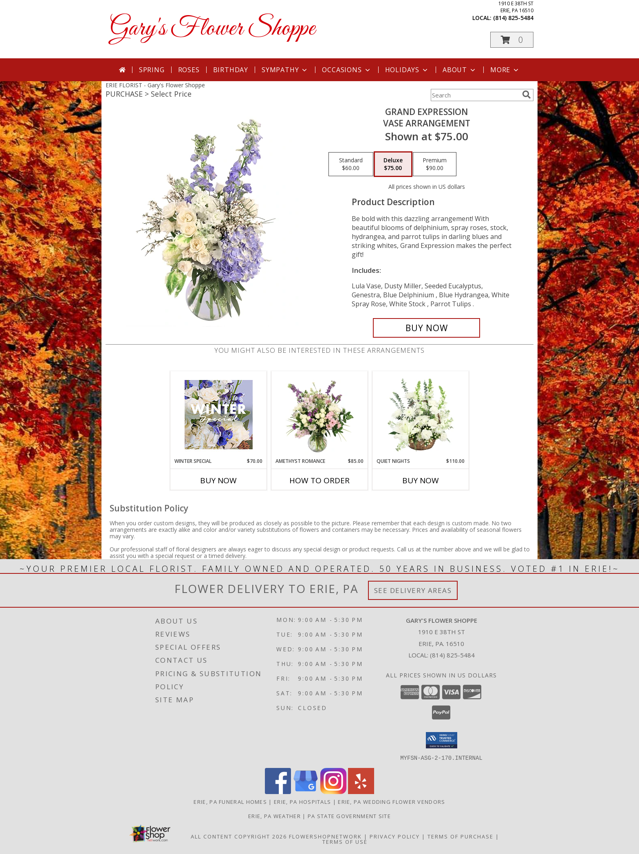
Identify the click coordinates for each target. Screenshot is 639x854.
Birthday (230, 69)
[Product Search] (474, 95)
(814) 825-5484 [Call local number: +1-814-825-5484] (513, 18)
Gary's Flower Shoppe (212, 28)
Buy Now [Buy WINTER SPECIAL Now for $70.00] (218, 480)
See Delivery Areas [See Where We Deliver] (413, 590)
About (460, 69)
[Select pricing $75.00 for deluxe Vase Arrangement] (393, 164)
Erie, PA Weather (274, 815)
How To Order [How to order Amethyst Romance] (319, 480)
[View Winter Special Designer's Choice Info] (219, 414)
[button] (511, 40)
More (505, 69)
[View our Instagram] (333, 791)
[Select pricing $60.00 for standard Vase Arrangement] (351, 164)
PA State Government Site (349, 815)
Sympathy (285, 69)
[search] (526, 94)
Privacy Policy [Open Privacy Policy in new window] (395, 836)
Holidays (407, 69)
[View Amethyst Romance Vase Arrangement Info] (320, 414)
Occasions (346, 69)
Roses (189, 69)
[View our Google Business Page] (306, 791)
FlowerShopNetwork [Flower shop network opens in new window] (325, 836)
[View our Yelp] (361, 791)
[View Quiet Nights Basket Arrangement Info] (421, 414)
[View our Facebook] (278, 791)
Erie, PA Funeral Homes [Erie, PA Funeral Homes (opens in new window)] (230, 801)
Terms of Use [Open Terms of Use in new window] (345, 841)
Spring (152, 69)
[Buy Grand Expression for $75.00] (426, 328)
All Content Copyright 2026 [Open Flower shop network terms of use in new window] (239, 836)
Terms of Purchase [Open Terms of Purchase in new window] (460, 836)
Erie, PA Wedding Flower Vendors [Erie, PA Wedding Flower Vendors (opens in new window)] (391, 801)
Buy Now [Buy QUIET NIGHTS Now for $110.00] (420, 480)
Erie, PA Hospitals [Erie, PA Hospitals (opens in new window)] (302, 801)
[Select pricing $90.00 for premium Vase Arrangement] (434, 164)
